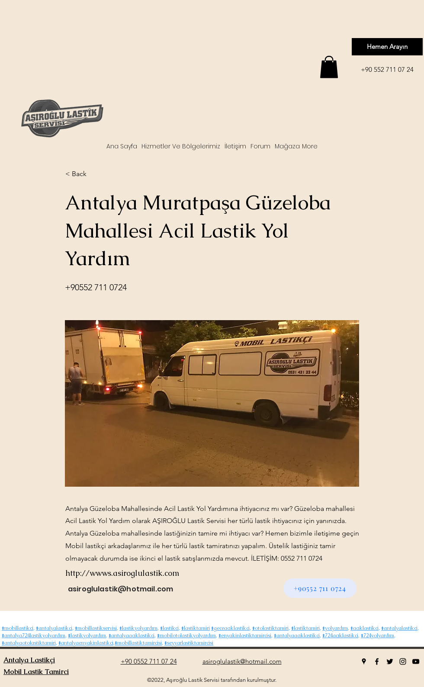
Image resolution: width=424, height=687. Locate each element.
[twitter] (389, 661)
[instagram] (402, 661)
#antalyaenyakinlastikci (85, 642)
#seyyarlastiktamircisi (188, 642)
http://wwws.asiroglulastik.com (122, 573)
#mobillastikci (17, 628)
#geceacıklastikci (230, 628)
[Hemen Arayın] (387, 46)
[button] (329, 67)
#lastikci (169, 628)
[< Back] (93, 174)
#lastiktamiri (195, 628)
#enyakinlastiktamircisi (244, 635)
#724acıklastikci (340, 635)
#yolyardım (335, 628)
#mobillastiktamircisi (138, 642)
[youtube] (415, 661)
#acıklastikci (364, 628)
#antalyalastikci (54, 628)
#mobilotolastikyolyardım (186, 635)
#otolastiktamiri (270, 628)
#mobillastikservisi (96, 628)
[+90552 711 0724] (320, 588)
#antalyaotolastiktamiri (29, 642)
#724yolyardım (377, 635)
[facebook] (377, 661)
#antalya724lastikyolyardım (33, 635)
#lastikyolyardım (138, 628)
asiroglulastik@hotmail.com (120, 589)
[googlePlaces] (364, 661)
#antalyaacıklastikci (131, 635)
